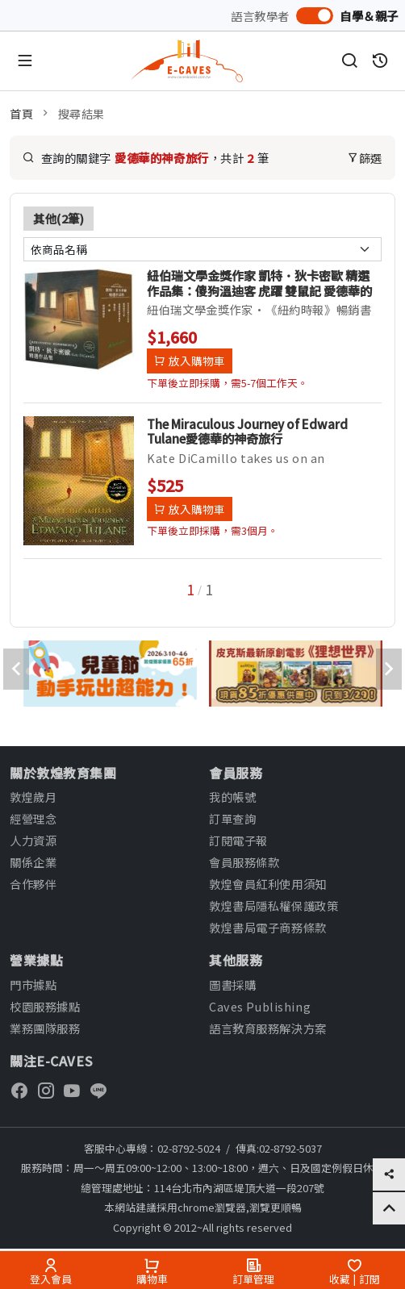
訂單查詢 (232, 818)
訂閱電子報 (238, 840)
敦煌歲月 (33, 796)
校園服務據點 (45, 1006)
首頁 (21, 113)
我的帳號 (232, 796)
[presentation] (16, 669)
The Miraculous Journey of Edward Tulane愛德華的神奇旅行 (247, 430)
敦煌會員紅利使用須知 (268, 883)
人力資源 (33, 840)
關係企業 (33, 861)
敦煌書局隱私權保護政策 (273, 905)
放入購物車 (189, 360)
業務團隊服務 (45, 1028)
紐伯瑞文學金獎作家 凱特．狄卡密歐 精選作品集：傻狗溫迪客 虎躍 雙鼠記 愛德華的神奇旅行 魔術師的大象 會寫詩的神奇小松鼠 (259, 282)
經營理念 (33, 818)
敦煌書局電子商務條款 (268, 927)
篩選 (364, 157)
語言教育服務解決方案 (268, 1028)
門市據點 (33, 984)
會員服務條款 (244, 861)
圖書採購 (232, 984)
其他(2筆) (58, 218)
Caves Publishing (260, 1006)
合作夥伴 (33, 883)
